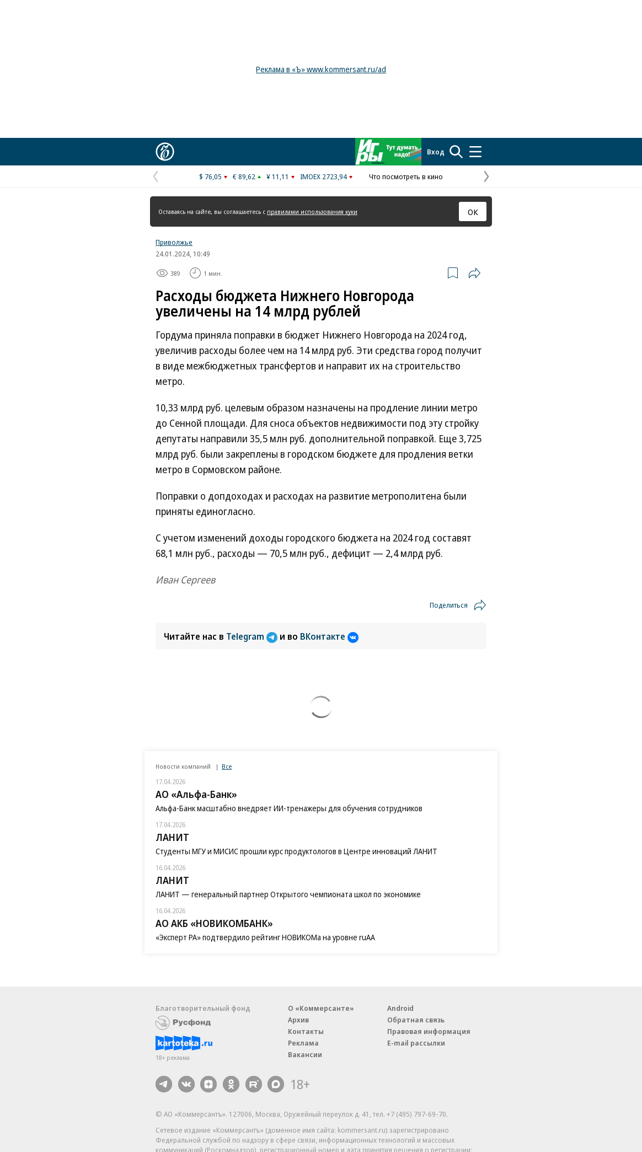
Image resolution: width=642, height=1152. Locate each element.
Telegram (253, 636)
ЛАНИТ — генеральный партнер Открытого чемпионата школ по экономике (288, 894)
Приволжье (174, 242)
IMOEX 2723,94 (323, 176)
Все (227, 766)
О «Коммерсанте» (321, 1008)
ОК (473, 211)
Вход (436, 152)
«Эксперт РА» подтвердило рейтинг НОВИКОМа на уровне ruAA (265, 937)
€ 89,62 (244, 176)
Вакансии (305, 1054)
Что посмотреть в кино (406, 176)
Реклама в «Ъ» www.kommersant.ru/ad (321, 69)
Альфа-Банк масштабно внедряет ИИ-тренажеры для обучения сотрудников (289, 808)
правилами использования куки (312, 211)
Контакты (306, 1031)
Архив (298, 1020)
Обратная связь (416, 1020)
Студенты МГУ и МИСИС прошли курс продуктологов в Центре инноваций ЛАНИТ (296, 851)
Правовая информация (428, 1031)
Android (400, 1008)
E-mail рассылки (416, 1043)
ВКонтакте (329, 636)
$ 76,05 (210, 176)
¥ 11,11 (277, 176)
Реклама (303, 1043)
